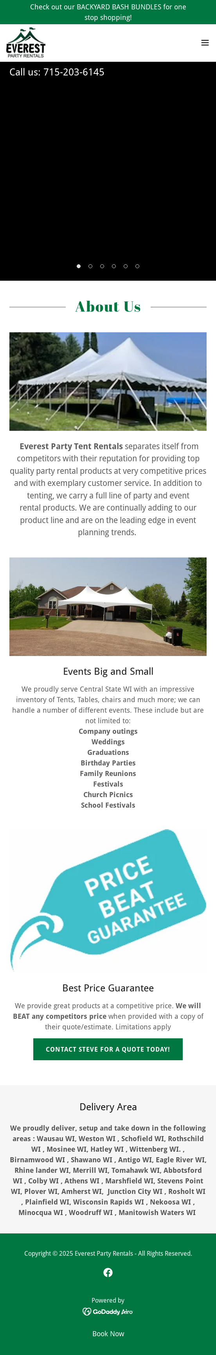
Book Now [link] (108, 1334)
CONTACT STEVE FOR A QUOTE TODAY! (108, 1049)
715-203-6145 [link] (73, 72)
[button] (205, 43)
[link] (26, 43)
